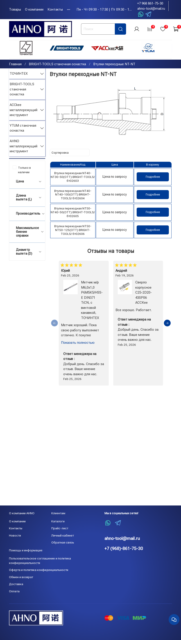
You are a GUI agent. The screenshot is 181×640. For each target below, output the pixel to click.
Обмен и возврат (21, 577)
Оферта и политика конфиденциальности (38, 570)
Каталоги (58, 521)
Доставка (16, 584)
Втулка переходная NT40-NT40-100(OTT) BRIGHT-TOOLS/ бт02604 (72, 195)
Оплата (14, 591)
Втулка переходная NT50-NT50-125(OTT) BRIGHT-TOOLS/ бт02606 (72, 230)
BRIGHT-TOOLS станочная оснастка (57, 65)
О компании (34, 9)
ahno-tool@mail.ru (151, 9)
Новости (15, 535)
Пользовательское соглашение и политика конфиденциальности (40, 561)
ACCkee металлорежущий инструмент (23, 110)
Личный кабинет (62, 535)
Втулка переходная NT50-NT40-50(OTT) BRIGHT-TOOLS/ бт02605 (73, 212)
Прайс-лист (59, 528)
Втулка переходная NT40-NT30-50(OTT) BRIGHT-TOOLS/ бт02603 (73, 177)
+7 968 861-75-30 (150, 3)
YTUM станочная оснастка (23, 128)
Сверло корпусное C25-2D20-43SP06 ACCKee (143, 293)
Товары (15, 9)
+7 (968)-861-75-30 (123, 548)
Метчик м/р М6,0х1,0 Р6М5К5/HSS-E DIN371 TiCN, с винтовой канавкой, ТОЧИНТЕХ (92, 301)
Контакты (55, 9)
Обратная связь (62, 542)
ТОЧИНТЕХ (19, 74)
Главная (15, 65)
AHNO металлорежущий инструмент (23, 147)
